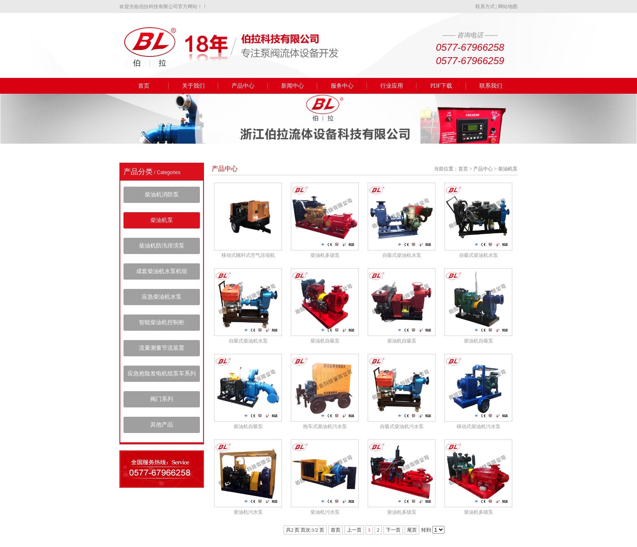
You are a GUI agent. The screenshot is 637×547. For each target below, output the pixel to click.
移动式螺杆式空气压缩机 (248, 255)
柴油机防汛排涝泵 (161, 246)
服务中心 (342, 86)
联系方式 (485, 6)
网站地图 (508, 6)
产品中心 (243, 86)
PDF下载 (441, 86)
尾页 (412, 530)
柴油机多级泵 (325, 255)
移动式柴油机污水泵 (478, 426)
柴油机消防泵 (162, 195)
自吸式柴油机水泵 (401, 255)
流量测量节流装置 (161, 348)
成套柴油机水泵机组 (161, 271)
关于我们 (193, 86)
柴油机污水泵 (248, 512)
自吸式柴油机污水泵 (402, 426)
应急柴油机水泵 (162, 297)
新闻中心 (292, 86)
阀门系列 (161, 399)
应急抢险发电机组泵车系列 (162, 373)
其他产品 (161, 425)
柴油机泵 (161, 220)
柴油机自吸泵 (325, 341)
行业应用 (391, 86)
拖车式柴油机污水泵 (325, 426)
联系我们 (490, 86)
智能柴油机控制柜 (161, 322)
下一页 (393, 530)
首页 (144, 86)
